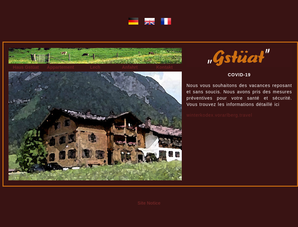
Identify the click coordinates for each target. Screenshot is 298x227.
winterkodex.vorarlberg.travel (219, 115)
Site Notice (149, 203)
